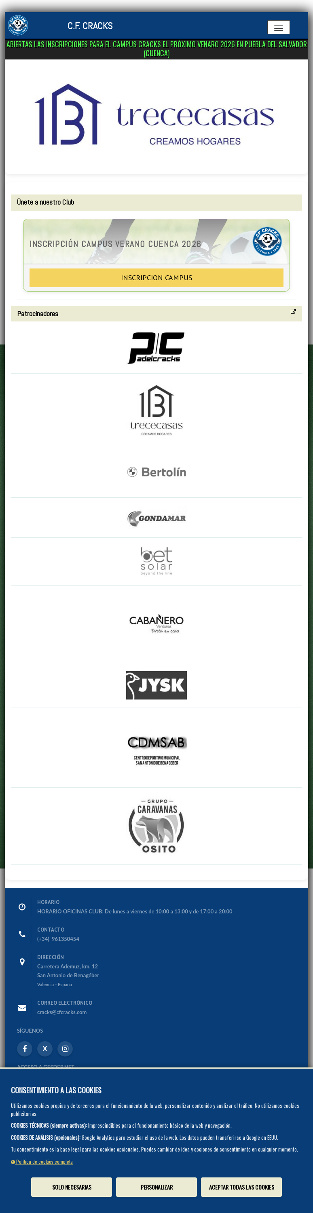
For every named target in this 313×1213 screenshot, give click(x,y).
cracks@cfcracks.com (62, 1012)
